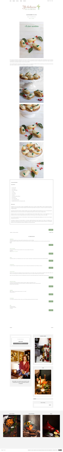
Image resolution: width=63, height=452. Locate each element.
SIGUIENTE (11, 327)
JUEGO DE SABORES (12, 248)
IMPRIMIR (50, 229)
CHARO (11, 257)
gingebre (11, 290)
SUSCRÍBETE (21, 343)
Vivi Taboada (12, 298)
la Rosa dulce (12, 264)
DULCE (30, 18)
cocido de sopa (12, 271)
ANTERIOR (52, 327)
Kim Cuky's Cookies (12, 281)
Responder (51, 253)
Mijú (10, 305)
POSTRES (32, 18)
